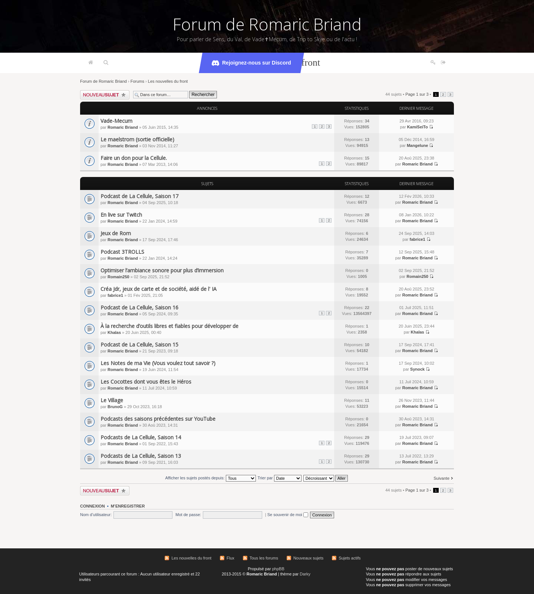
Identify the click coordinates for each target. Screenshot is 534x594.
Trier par (279, 478)
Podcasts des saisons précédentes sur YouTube (157, 418)
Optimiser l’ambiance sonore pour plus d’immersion (162, 270)
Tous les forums (264, 558)
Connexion (92, 506)
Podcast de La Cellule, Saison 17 (139, 196)
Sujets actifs (349, 558)
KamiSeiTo (417, 127)
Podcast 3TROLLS (122, 251)
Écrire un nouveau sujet (104, 94)
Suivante (441, 478)
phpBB (278, 569)
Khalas (114, 332)
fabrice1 (417, 239)
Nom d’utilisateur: (96, 514)
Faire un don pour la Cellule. (133, 157)
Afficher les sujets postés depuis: (210, 478)
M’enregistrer (128, 506)
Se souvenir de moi (287, 514)
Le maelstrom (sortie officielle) (137, 139)
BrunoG (115, 406)
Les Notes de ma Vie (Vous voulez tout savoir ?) (157, 363)
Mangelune (417, 145)
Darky (305, 574)
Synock (417, 369)
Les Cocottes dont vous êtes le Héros (145, 381)
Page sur (416, 94)
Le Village (111, 400)
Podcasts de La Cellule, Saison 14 (140, 437)
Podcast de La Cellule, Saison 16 (139, 307)
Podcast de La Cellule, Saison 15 (139, 344)
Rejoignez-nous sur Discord (251, 63)
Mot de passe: (188, 514)
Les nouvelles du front (168, 81)
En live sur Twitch (121, 214)
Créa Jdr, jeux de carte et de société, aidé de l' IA (158, 288)
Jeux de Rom (115, 233)
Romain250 (118, 277)
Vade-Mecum (116, 120)
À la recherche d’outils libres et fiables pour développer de (169, 325)
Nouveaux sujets (308, 558)
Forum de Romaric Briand (267, 24)
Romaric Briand (123, 127)
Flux (230, 558)
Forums (137, 81)
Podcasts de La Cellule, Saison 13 (140, 455)
